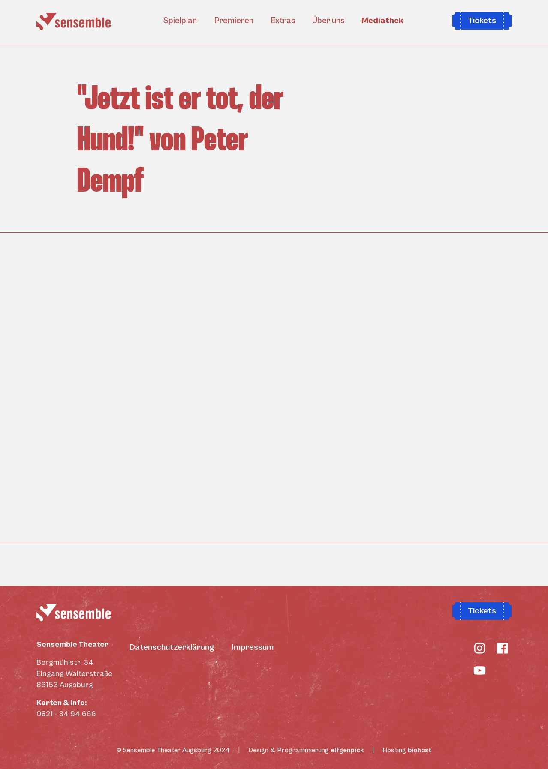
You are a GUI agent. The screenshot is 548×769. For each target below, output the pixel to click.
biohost (419, 750)
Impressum (253, 647)
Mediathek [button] (382, 21)
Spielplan (180, 21)
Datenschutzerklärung (171, 647)
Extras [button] (283, 21)
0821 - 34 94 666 (66, 713)
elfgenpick (347, 750)
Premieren (233, 21)
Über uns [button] (328, 21)
